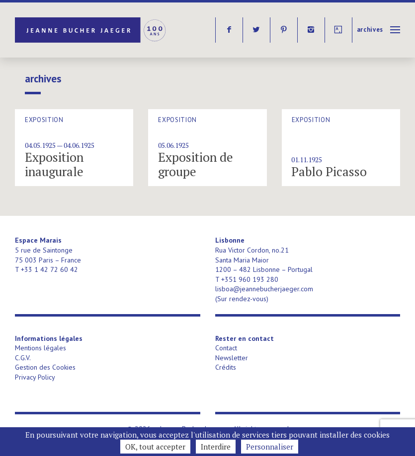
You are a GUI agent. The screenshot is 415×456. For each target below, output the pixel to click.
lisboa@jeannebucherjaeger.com (264, 288)
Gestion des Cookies (45, 367)
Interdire (216, 447)
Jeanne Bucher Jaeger (91, 30)
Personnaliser (269, 447)
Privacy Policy (35, 377)
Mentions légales (40, 347)
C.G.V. (23, 357)
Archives (370, 29)
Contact (226, 347)
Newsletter (231, 357)
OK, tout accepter (155, 447)
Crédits (225, 367)
